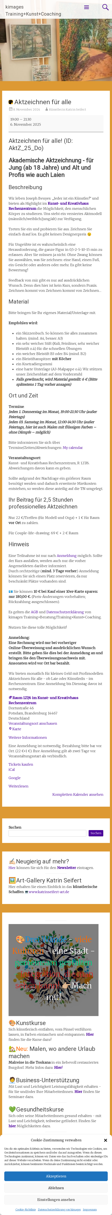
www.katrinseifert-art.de (49, 892)
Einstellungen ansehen (56, 1200)
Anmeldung (67, 555)
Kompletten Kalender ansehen (77, 794)
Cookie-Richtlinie (25, 1209)
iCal (12, 769)
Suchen (15, 827)
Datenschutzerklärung (65, 612)
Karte (15, 729)
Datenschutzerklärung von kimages (59, 1209)
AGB (35, 612)
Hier (12, 868)
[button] (105, 1140)
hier (13, 1126)
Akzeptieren (56, 1176)
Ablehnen (56, 1188)
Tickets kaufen (21, 764)
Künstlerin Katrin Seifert (67, 109)
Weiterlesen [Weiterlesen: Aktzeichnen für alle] (18, 786)
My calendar (73, 447)
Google (15, 778)
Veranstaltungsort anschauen (33, 723)
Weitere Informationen (28, 737)
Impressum (90, 1209)
